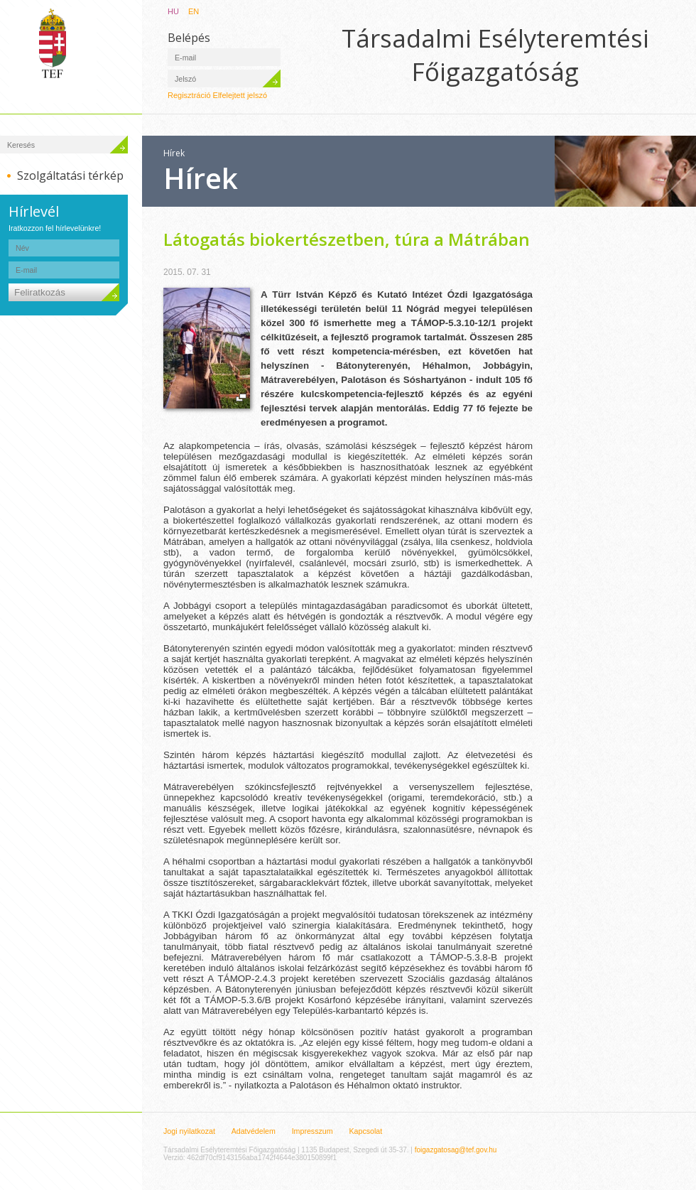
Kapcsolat (365, 1131)
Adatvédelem (254, 1131)
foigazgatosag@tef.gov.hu (456, 1150)
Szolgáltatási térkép (70, 175)
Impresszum (312, 1131)
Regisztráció (189, 95)
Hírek (174, 153)
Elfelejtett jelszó (240, 95)
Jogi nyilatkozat (189, 1131)
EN (193, 11)
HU (173, 11)
